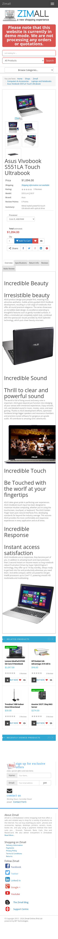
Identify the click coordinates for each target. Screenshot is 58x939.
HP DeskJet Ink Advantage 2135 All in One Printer (40, 663)
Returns (9, 856)
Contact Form (19, 801)
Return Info (34, 263)
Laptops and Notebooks (41, 81)
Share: (13, 248)
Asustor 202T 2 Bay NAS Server (41, 705)
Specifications (21, 263)
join (45, 782)
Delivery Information (14, 845)
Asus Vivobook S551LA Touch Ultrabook (24, 84)
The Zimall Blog (20, 902)
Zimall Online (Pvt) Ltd (33, 918)
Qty (10, 236)
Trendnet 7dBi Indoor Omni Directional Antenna (14, 706)
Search (50, 60)
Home (19, 78)
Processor (13, 215)
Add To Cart (23, 240)
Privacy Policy (11, 850)
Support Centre (20, 909)
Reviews (44, 263)
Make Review (8, 268)
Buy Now (11, 680)
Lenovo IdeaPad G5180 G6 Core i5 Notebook (15, 662)
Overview (9, 263)
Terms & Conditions (14, 853)
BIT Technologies (21, 921)
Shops (27, 78)
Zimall (6, 3)
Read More (9, 835)
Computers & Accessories (18, 81)
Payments (10, 848)
